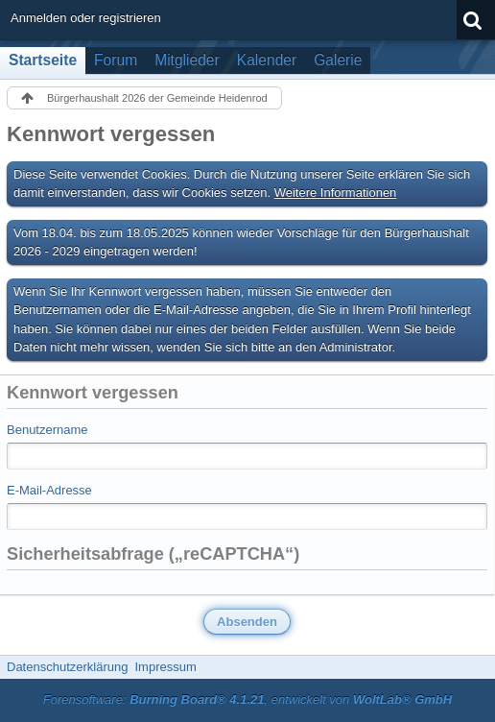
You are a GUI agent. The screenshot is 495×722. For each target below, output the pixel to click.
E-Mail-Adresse (49, 490)
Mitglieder (187, 60)
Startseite (43, 60)
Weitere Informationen (335, 192)
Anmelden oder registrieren (86, 18)
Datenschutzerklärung (67, 667)
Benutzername (47, 429)
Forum (115, 60)
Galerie (338, 60)
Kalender (266, 60)
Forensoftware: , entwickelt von (247, 699)
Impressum (165, 667)
